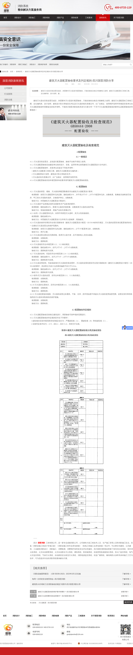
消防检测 (74, 18)
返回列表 (128, 602)
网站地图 (124, 616)
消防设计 (17, 18)
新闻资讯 (102, 18)
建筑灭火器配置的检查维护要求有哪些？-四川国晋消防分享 (58, 592)
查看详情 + (125, 592)
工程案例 (88, 18)
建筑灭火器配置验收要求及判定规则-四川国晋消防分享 (44, 71)
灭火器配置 (42, 603)
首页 (5, 18)
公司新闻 (8, 88)
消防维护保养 (42, 64)
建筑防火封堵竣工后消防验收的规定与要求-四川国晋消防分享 (56, 584)
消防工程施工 (22, 64)
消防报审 (13, 64)
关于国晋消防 (118, 18)
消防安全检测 (53, 64)
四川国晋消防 (52, 603)
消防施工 (31, 18)
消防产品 (60, 18)
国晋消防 (41, 543)
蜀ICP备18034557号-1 (64, 643)
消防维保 (46, 18)
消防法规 (8, 100)
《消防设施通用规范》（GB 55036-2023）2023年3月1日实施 (56, 574)
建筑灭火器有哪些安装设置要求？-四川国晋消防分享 (56, 596)
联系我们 (111, 616)
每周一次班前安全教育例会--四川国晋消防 (48, 579)
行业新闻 (8, 94)
